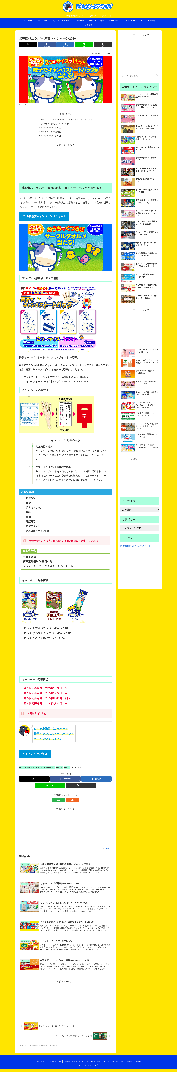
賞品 (58, 1065)
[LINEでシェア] (81, 44)
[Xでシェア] (34, 44)
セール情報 (102, 1065)
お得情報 (139, 1065)
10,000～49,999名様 (26, 768)
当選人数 (66, 1065)
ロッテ (59, 768)
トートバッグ (49, 768)
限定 (66, 768)
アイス (39, 768)
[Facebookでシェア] (49, 44)
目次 (61, 114)
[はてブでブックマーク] (65, 44)
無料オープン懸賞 (88, 1065)
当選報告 (130, 1065)
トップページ (39, 1065)
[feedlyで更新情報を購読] (62, 800)
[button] (96, 44)
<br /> (26, 659)
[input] (139, 75)
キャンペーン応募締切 (50, 136)
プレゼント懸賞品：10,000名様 (54, 124)
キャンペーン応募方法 (50, 128)
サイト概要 (51, 1065)
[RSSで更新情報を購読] (68, 800)
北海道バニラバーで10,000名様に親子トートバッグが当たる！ (66, 120)
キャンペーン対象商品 (50, 132)
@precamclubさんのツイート (135, 545)
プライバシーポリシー (117, 1065)
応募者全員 (76, 1065)
